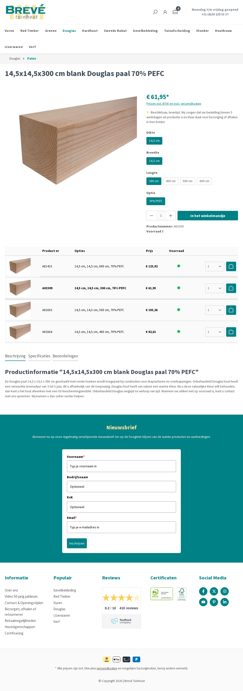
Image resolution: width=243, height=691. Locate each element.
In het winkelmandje (207, 215)
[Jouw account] (165, 12)
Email (72, 518)
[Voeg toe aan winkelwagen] (231, 266)
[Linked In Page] (224, 602)
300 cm (154, 181)
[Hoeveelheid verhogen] (171, 215)
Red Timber (61, 596)
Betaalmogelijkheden (20, 620)
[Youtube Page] (203, 602)
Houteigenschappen (20, 627)
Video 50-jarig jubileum (21, 596)
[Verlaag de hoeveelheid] (151, 215)
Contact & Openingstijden (24, 603)
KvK (70, 497)
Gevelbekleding (64, 590)
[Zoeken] (155, 12)
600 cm (204, 181)
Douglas (59, 609)
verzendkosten (107, 668)
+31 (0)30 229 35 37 (215, 14)
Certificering (14, 633)
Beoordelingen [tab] (65, 356)
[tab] (15, 356)
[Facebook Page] (203, 591)
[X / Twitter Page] (214, 591)
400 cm (171, 181)
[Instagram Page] (224, 591)
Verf (56, 621)
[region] (71, 143)
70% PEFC (156, 201)
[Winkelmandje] (175, 12)
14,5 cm (154, 141)
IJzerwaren (61, 615)
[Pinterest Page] (214, 602)
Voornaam (75, 456)
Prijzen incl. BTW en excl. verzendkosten (173, 104)
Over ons (11, 590)
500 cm (187, 181)
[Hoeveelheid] (161, 215)
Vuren (57, 603)
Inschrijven (76, 543)
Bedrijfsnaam (77, 477)
